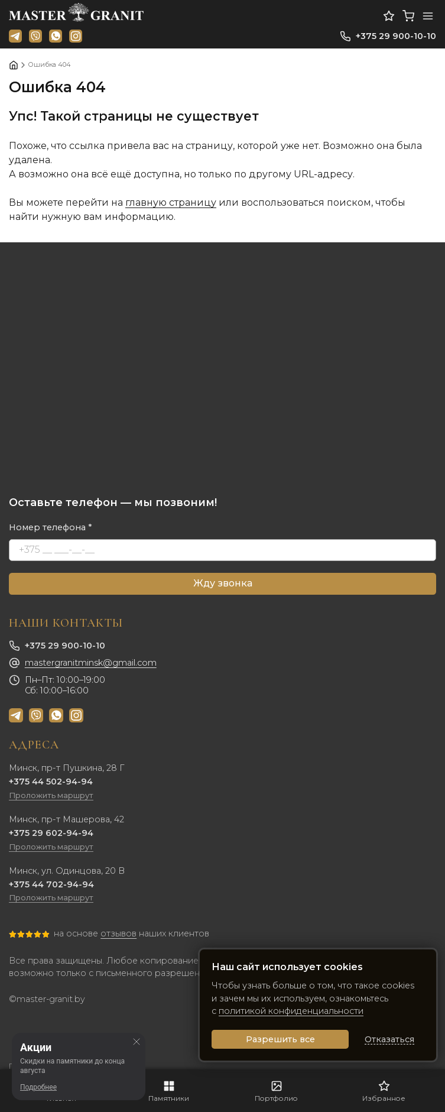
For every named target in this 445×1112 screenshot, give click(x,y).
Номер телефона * (50, 527)
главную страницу (170, 202)
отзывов (118, 933)
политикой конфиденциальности (291, 1011)
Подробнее (38, 1087)
